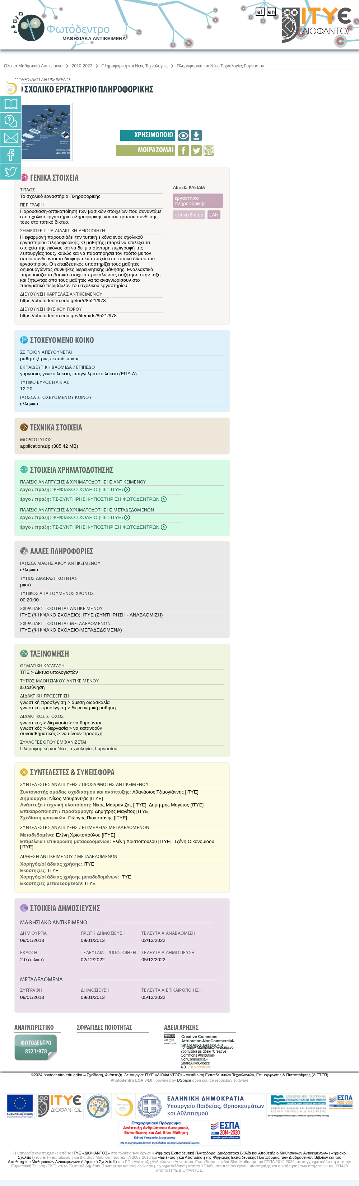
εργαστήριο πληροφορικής (190, 200)
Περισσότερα (200, 1067)
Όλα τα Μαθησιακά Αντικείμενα (33, 65)
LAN (214, 215)
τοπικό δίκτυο (189, 215)
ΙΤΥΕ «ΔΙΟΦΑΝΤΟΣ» (91, 1153)
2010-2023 (82, 65)
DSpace (184, 1080)
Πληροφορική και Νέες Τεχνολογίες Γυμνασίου (220, 65)
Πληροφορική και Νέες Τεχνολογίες (135, 65)
